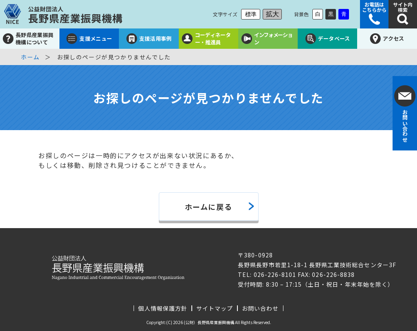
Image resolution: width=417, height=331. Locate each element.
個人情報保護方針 (162, 308)
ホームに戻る (209, 206)
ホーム (30, 57)
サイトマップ (214, 308)
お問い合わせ (260, 308)
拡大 (272, 14)
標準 (251, 14)
